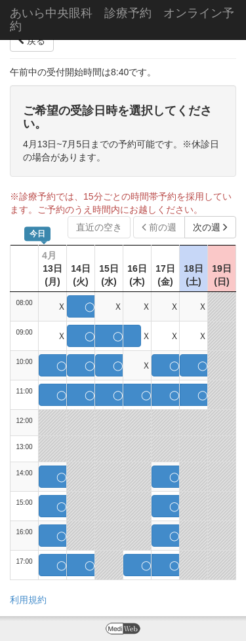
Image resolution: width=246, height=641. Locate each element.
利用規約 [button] (28, 600)
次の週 (210, 227)
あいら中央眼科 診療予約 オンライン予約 (122, 20)
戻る (31, 40)
